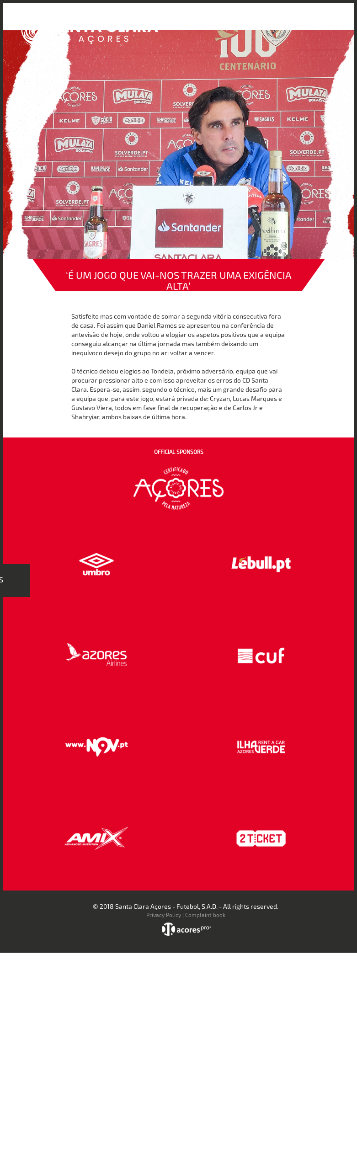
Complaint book (205, 915)
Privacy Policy (163, 915)
